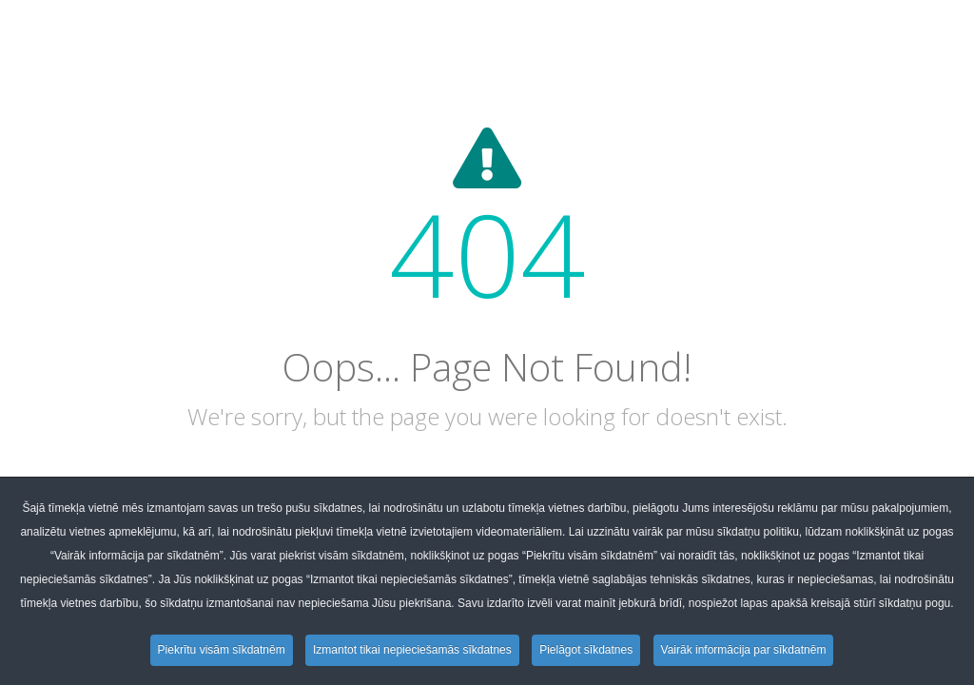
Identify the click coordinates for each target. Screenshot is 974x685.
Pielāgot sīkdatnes (586, 649)
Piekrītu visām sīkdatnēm (221, 649)
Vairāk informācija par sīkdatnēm (744, 649)
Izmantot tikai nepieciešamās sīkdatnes (412, 649)
